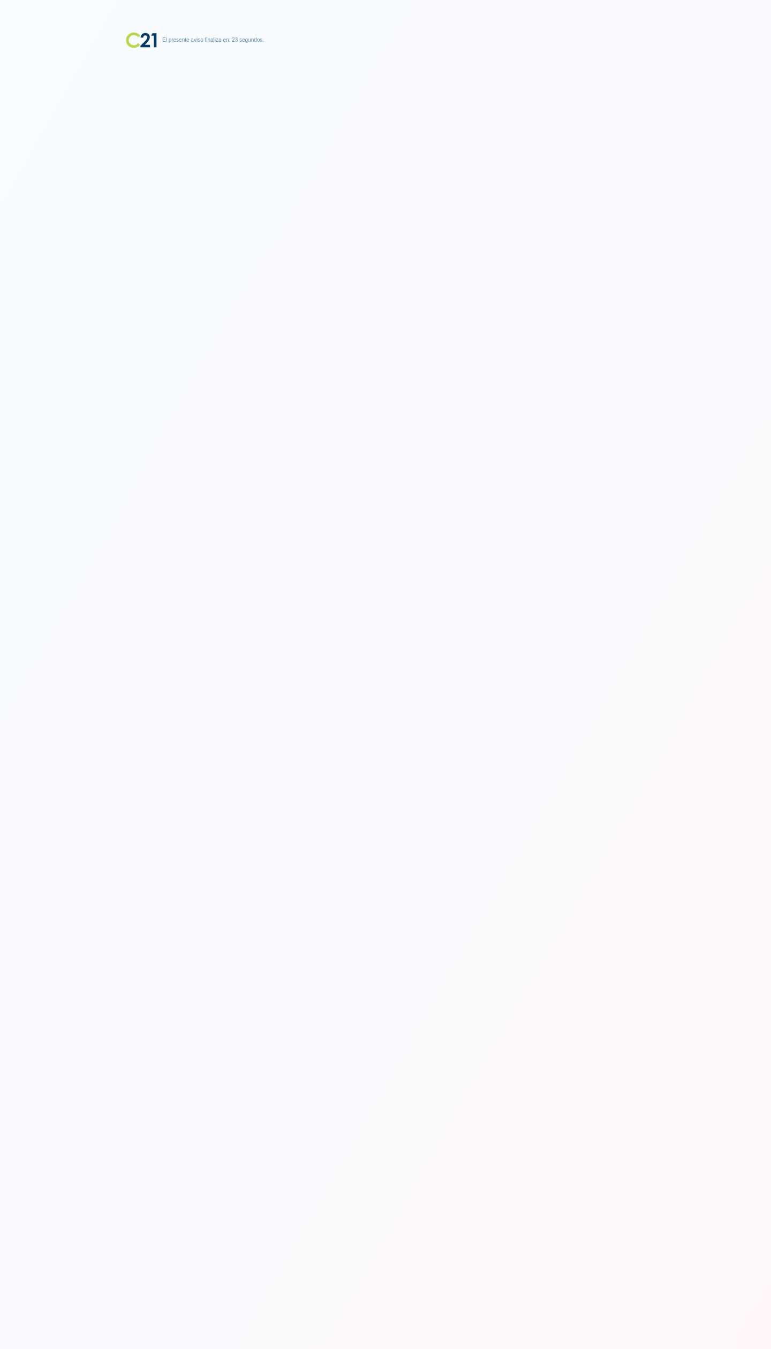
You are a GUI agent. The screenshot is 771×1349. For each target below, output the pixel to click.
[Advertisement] (385, 115)
